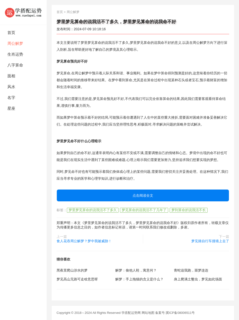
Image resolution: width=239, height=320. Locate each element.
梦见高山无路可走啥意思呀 (77, 279)
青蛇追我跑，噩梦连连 (191, 270)
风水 (11, 87)
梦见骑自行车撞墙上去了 (210, 241)
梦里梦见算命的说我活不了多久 (93, 210)
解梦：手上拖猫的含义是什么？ (139, 279)
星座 (11, 108)
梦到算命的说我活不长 (188, 210)
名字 (11, 98)
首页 (11, 33)
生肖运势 (15, 54)
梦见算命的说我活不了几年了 (144, 210)
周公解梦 (15, 43)
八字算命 (15, 65)
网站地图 (148, 313)
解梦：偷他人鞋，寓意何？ (136, 270)
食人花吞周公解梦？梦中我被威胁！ (84, 241)
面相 (11, 76)
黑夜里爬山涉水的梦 (72, 270)
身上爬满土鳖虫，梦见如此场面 (198, 279)
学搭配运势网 (131, 313)
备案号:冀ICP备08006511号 (175, 313)
